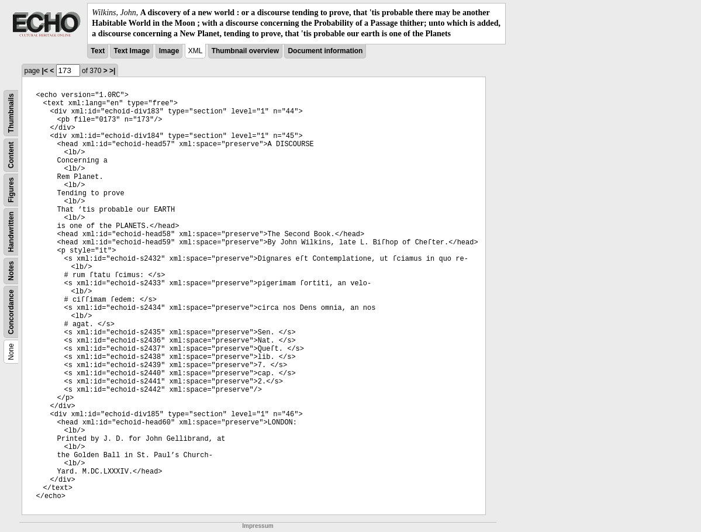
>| (112, 71)
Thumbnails (11, 112)
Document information (325, 51)
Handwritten (11, 231)
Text (98, 51)
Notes (11, 270)
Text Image (131, 51)
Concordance (11, 311)
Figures (11, 189)
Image (169, 51)
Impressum (257, 526)
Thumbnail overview (245, 51)
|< (45, 71)
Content (11, 154)
